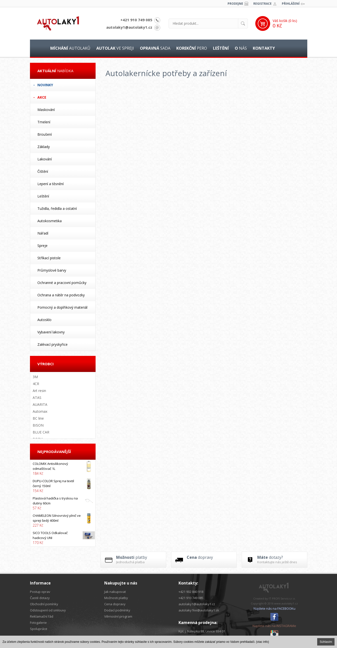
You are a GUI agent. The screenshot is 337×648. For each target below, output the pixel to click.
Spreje (42, 245)
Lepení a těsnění (50, 183)
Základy (43, 146)
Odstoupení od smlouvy (48, 610)
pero (191, 48)
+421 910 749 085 (136, 19)
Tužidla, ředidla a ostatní (57, 208)
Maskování (46, 109)
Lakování (44, 159)
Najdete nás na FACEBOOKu (274, 608)
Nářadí (42, 233)
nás (241, 48)
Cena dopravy (115, 604)
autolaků (70, 48)
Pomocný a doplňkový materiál (62, 307)
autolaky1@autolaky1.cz (129, 27)
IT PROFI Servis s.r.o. (282, 598)
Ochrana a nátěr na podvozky (61, 295)
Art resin (39, 390)
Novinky (45, 85)
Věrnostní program (118, 616)
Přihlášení (291, 3)
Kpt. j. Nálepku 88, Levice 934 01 (202, 631)
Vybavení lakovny (51, 332)
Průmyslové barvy (51, 270)
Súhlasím (326, 642)
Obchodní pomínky (44, 604)
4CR (36, 383)
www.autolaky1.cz (286, 603)
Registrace (262, 3)
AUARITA (40, 404)
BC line (38, 418)
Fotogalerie (38, 622)
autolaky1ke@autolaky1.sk (199, 610)
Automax (40, 411)
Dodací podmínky (117, 610)
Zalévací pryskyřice (52, 344)
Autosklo (44, 319)
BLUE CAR (41, 432)
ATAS (37, 397)
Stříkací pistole (49, 258)
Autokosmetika (49, 220)
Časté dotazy (40, 598)
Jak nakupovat (115, 591)
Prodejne (235, 3)
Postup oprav (40, 591)
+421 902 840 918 (191, 591)
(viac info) (262, 642)
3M (35, 376)
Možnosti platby (116, 598)
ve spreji (115, 48)
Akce (41, 97)
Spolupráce (38, 628)
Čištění (42, 171)
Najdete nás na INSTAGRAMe (274, 626)
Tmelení (43, 122)
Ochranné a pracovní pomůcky (61, 282)
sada (155, 48)
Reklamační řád (41, 616)
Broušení (44, 134)
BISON (38, 425)
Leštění (43, 196)
